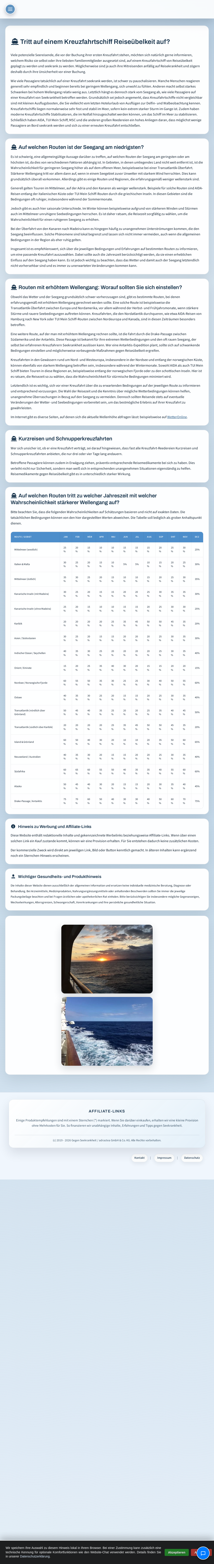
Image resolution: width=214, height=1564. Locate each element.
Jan (66, 536)
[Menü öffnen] (10, 9)
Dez (197, 536)
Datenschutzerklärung (35, 1556)
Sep (161, 536)
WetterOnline (177, 417)
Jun (125, 536)
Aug (149, 536)
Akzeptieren (176, 1552)
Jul (137, 536)
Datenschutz (192, 1158)
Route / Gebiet (23, 536)
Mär (89, 536)
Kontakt (139, 1158)
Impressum (164, 1158)
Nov (185, 536)
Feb (77, 536)
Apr (101, 536)
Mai (113, 536)
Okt (173, 536)
